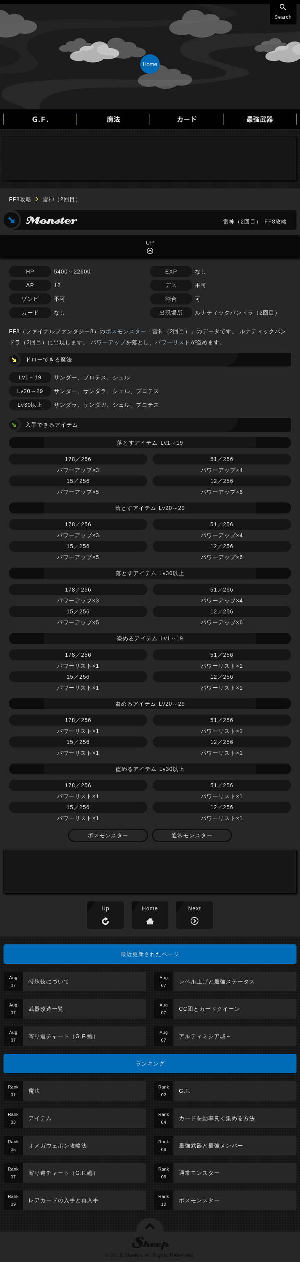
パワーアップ (108, 342)
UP (150, 243)
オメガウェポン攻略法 (58, 1145)
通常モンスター (191, 835)
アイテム (40, 1118)
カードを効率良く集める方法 (217, 1118)
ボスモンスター (125, 331)
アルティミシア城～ (205, 1036)
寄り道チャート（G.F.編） (64, 1036)
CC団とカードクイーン (209, 1009)
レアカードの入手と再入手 (64, 1200)
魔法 (34, 1091)
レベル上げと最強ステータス (217, 981)
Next (194, 908)
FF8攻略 (20, 199)
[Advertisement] (150, 158)
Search (283, 17)
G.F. (185, 1091)
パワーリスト (172, 342)
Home (150, 908)
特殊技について (49, 981)
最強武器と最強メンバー (211, 1145)
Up (105, 908)
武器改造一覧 (46, 1009)
